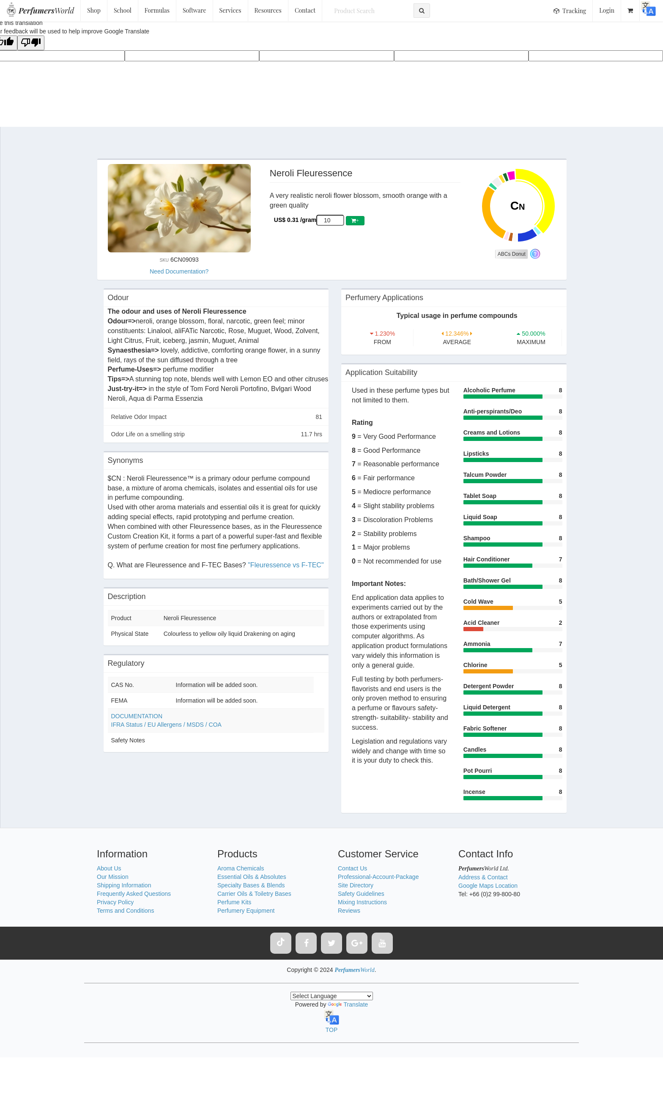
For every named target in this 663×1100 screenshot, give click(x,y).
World (46, 10)
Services (230, 10)
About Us (109, 868)
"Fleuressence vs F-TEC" (285, 565)
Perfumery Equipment (245, 910)
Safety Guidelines (361, 893)
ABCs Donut (512, 254)
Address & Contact (483, 877)
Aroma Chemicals (240, 868)
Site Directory (355, 885)
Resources (268, 10)
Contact (305, 10)
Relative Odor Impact (217, 417)
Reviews (349, 910)
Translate (348, 1004)
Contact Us (352, 868)
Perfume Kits (234, 902)
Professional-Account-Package (378, 876)
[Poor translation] (30, 43)
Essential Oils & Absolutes (251, 876)
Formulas (157, 10)
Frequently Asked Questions (134, 893)
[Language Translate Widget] (331, 996)
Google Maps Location (488, 885)
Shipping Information (124, 885)
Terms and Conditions (125, 910)
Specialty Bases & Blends (251, 885)
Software (194, 10)
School (123, 10)
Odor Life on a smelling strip (217, 434)
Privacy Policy (115, 902)
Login (606, 10)
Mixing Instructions (362, 902)
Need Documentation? (179, 271)
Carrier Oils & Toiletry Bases (254, 893)
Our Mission (113, 876)
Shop (94, 10)
